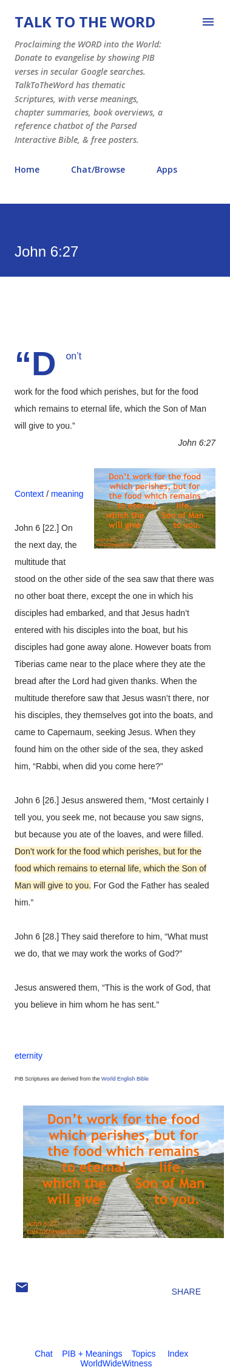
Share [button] (186, 1291)
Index (177, 1353)
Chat (44, 1353)
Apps (167, 169)
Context (29, 494)
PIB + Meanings (92, 1353)
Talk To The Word (85, 22)
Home (27, 169)
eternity (28, 1056)
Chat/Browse (98, 169)
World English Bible (125, 1079)
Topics (144, 1353)
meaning (67, 494)
